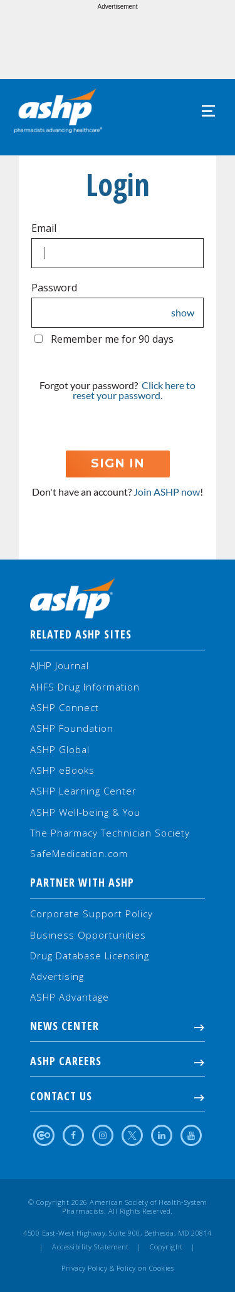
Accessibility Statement (90, 1247)
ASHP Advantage (69, 997)
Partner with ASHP (82, 882)
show (182, 313)
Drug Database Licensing (89, 955)
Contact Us (117, 1095)
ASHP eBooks (62, 770)
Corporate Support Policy (91, 913)
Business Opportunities (88, 935)
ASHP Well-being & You (85, 812)
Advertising (57, 976)
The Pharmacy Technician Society (110, 832)
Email (43, 228)
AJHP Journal (59, 665)
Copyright (166, 1247)
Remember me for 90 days (112, 339)
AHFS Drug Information (85, 686)
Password (54, 287)
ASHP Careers (117, 1060)
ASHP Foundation (71, 728)
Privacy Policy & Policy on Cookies (117, 1268)
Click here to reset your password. (134, 390)
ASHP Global (60, 749)
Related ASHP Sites (81, 634)
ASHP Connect (64, 707)
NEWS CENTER (117, 1025)
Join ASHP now (166, 492)
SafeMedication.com (79, 853)
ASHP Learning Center (83, 790)
